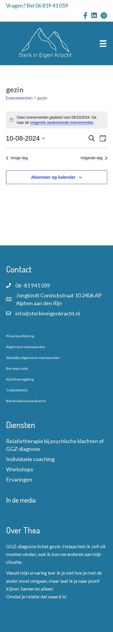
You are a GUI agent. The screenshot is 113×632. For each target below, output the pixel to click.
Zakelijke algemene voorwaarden (33, 357)
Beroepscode (17, 368)
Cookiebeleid (16, 390)
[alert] (56, 120)
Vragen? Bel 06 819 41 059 (37, 5)
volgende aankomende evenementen (61, 122)
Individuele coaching (30, 459)
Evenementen (19, 97)
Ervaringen (19, 479)
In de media (21, 500)
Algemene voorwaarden (25, 347)
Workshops (19, 469)
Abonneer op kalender (53, 177)
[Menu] (103, 43)
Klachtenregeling (20, 379)
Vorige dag (17, 158)
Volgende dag (93, 158)
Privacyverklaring (20, 336)
